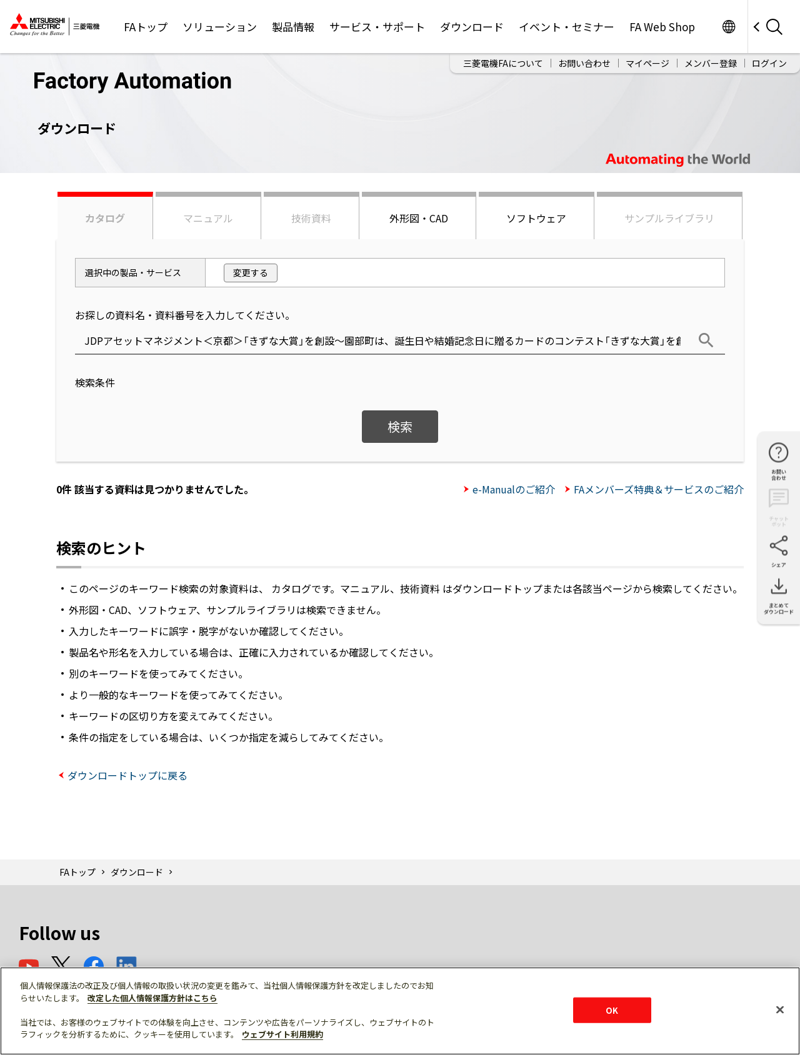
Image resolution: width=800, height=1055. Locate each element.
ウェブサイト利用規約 (282, 1034)
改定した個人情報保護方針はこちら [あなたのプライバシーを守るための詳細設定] (153, 998)
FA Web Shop (662, 26)
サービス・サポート (377, 26)
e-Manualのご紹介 (513, 489)
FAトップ (146, 26)
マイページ (647, 63)
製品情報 (293, 26)
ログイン (769, 63)
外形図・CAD (418, 218)
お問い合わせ (584, 63)
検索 (400, 426)
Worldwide (728, 26)
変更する (250, 272)
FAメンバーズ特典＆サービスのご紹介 (659, 489)
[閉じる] (780, 1009)
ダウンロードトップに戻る (128, 775)
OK (612, 1010)
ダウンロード (472, 26)
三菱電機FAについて (503, 63)
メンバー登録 (710, 63)
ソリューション (219, 26)
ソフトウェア (536, 218)
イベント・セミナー (566, 26)
